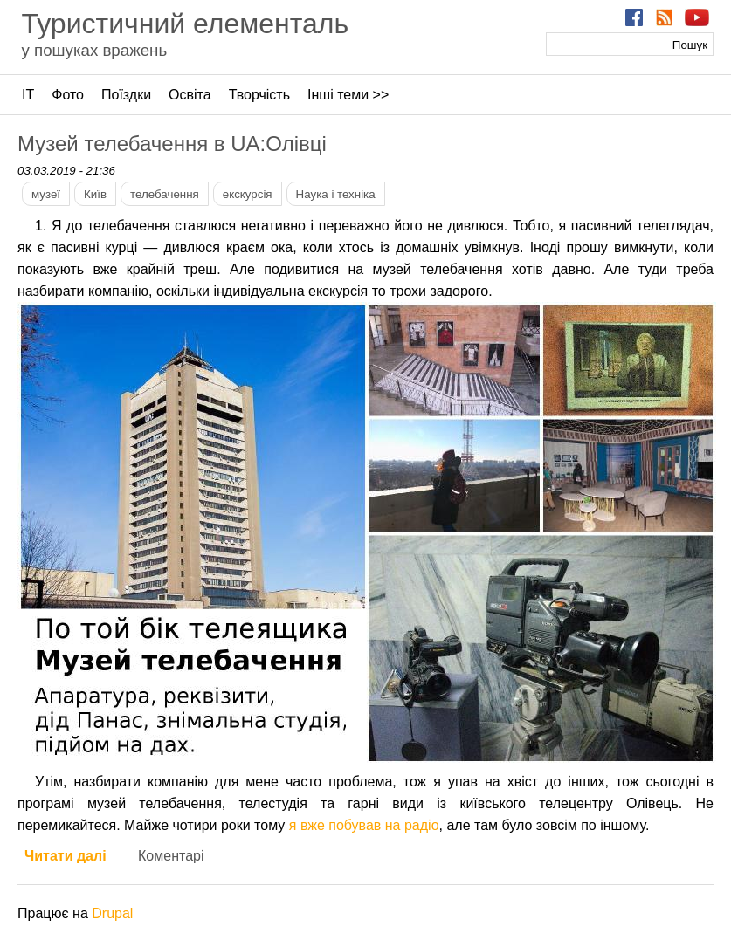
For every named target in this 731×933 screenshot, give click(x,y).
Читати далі (65, 855)
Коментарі (170, 855)
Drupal (112, 913)
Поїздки (126, 94)
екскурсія (247, 194)
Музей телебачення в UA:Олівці (172, 143)
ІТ (28, 94)
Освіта (190, 94)
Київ (95, 194)
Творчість (259, 94)
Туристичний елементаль (184, 23)
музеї (45, 194)
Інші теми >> (348, 94)
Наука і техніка (336, 194)
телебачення (164, 194)
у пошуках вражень (94, 50)
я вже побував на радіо (364, 825)
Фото (68, 94)
